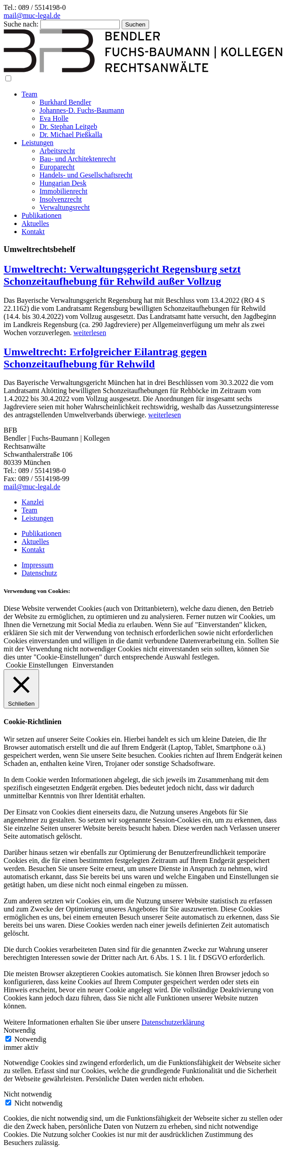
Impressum (37, 565)
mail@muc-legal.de (32, 15)
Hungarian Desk (63, 183)
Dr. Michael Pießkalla (71, 134)
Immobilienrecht (64, 191)
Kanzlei (33, 502)
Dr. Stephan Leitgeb (68, 126)
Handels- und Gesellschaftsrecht (86, 175)
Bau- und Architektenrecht (78, 159)
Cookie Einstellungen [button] (37, 665)
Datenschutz (39, 573)
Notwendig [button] (19, 1030)
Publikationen (42, 215)
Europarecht (57, 167)
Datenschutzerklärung (172, 1022)
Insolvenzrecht (61, 199)
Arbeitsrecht (57, 151)
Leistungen (37, 142)
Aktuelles (35, 223)
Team (29, 94)
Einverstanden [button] (93, 665)
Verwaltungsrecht (65, 207)
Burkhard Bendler (65, 102)
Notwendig (30, 1039)
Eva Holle (54, 118)
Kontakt (33, 231)
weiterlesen (90, 332)
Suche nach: (21, 24)
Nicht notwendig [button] (28, 1094)
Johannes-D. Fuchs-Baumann (82, 110)
